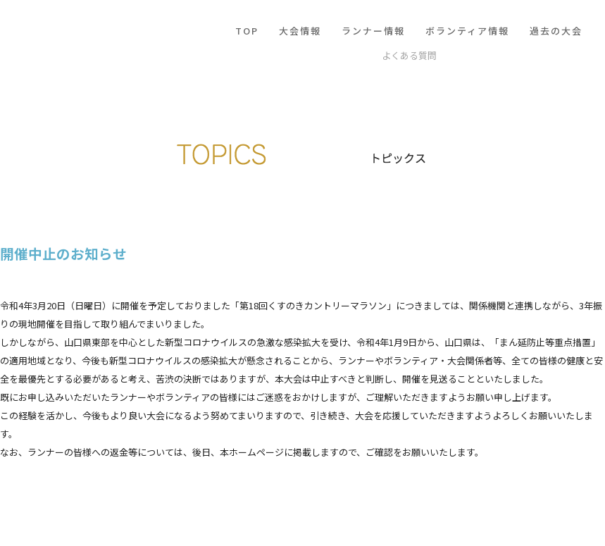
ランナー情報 (373, 30)
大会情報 (300, 30)
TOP (246, 30)
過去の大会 (556, 30)
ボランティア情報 (467, 30)
